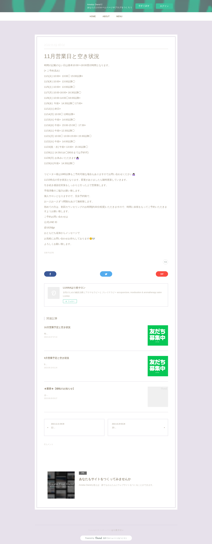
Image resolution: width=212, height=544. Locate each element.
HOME (93, 16)
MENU (119, 16)
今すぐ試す (144, 6)
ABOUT (106, 16)
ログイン (164, 6)
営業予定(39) (49, 253)
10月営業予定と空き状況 (57, 327)
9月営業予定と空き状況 (56, 358)
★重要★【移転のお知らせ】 (59, 388)
